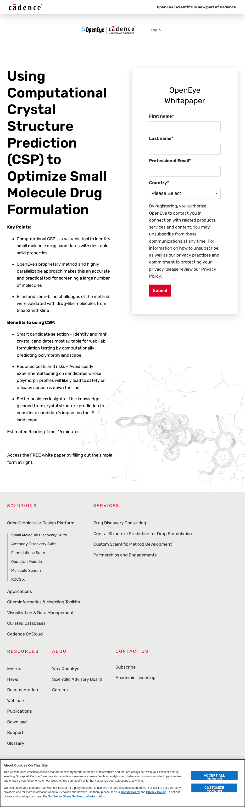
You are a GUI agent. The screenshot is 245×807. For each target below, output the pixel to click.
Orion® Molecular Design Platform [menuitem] (40, 523)
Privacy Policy (156, 792)
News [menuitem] (12, 679)
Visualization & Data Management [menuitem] (40, 612)
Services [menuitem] (106, 505)
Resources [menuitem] (23, 651)
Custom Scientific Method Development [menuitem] (132, 544)
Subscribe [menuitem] (126, 668)
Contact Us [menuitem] (132, 651)
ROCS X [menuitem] (18, 579)
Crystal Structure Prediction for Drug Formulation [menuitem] (142, 533)
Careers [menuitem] (60, 690)
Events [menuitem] (14, 668)
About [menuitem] (61, 651)
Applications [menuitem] (19, 591)
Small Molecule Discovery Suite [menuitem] (39, 535)
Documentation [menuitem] (22, 690)
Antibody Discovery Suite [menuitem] (34, 544)
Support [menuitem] (15, 732)
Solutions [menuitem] (22, 505)
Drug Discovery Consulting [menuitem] (119, 523)
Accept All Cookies (214, 776)
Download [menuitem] (17, 722)
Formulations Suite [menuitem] (28, 552)
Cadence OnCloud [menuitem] (25, 634)
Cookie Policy (130, 792)
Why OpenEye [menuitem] (65, 668)
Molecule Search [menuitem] (26, 570)
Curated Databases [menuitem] (26, 623)
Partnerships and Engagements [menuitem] (125, 555)
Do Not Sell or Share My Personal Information (74, 796)
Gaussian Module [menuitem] (26, 561)
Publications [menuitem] (19, 711)
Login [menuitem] (156, 31)
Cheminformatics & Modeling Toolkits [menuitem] (43, 602)
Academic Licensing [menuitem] (136, 679)
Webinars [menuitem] (16, 700)
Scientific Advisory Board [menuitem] (77, 679)
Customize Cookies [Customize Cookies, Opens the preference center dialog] (214, 788)
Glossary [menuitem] (15, 743)
